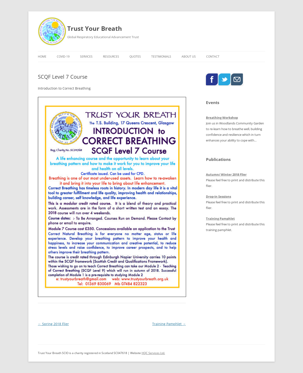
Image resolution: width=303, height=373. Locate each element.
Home (42, 57)
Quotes (135, 57)
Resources (111, 57)
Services (86, 57)
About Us (189, 57)
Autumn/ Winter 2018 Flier (226, 174)
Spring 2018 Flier (53, 324)
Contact (212, 57)
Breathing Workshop (222, 117)
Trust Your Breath (94, 28)
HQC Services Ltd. (153, 353)
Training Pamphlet (169, 324)
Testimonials (161, 57)
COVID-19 (63, 57)
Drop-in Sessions (218, 196)
